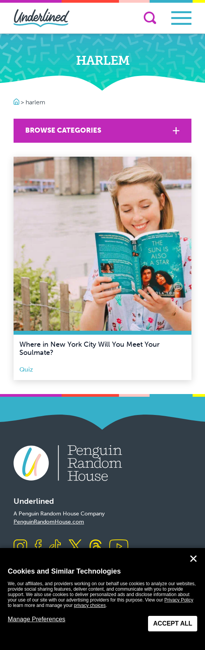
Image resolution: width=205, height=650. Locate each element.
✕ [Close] (193, 559)
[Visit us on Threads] (96, 547)
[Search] (150, 18)
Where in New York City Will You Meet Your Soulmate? (89, 348)
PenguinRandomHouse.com (49, 522)
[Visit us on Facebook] (38, 547)
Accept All (172, 623)
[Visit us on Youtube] (118, 547)
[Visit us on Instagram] (20, 547)
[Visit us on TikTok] (55, 547)
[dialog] (102, 599)
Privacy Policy (178, 600)
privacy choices (90, 605)
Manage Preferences (36, 619)
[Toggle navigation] (181, 18)
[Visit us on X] (75, 547)
